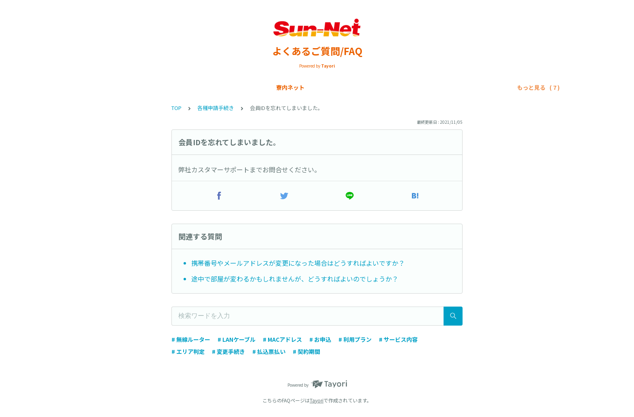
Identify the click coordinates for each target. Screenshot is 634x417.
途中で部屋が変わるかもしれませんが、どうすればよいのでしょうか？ (294, 279)
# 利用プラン (355, 339)
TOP (176, 108)
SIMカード (179, 87)
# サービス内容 (398, 339)
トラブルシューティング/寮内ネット (346, 87)
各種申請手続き (269, 87)
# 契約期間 (306, 351)
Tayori (316, 400)
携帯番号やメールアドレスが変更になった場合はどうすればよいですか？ (298, 263)
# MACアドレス (282, 339)
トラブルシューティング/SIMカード (449, 87)
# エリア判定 (188, 351)
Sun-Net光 (140, 87)
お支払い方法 (221, 87)
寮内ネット (100, 87)
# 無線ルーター (190, 339)
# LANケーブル (237, 339)
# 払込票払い (268, 351)
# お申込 (320, 339)
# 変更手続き (228, 351)
